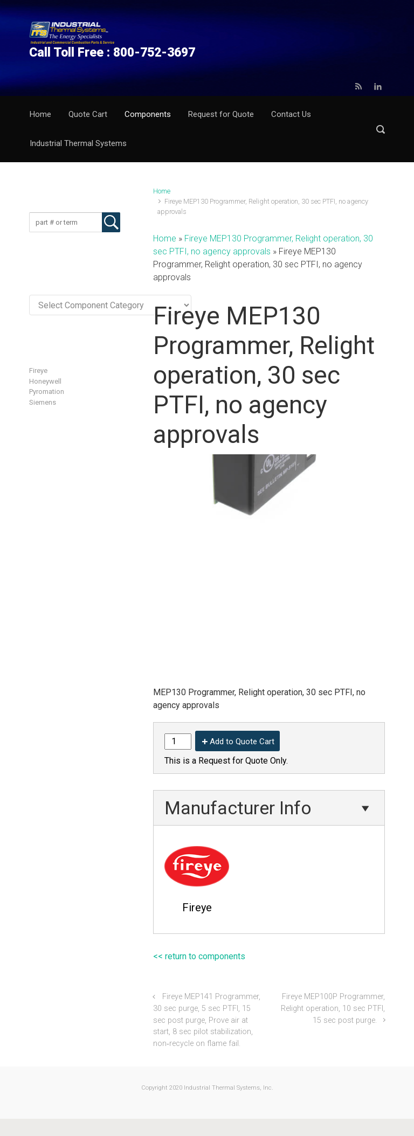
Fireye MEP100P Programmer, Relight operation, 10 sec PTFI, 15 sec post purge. (333, 1008)
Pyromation (46, 391)
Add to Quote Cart (242, 741)
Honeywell (45, 381)
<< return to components (199, 956)
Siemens (42, 402)
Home (161, 191)
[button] (380, 129)
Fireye (38, 370)
